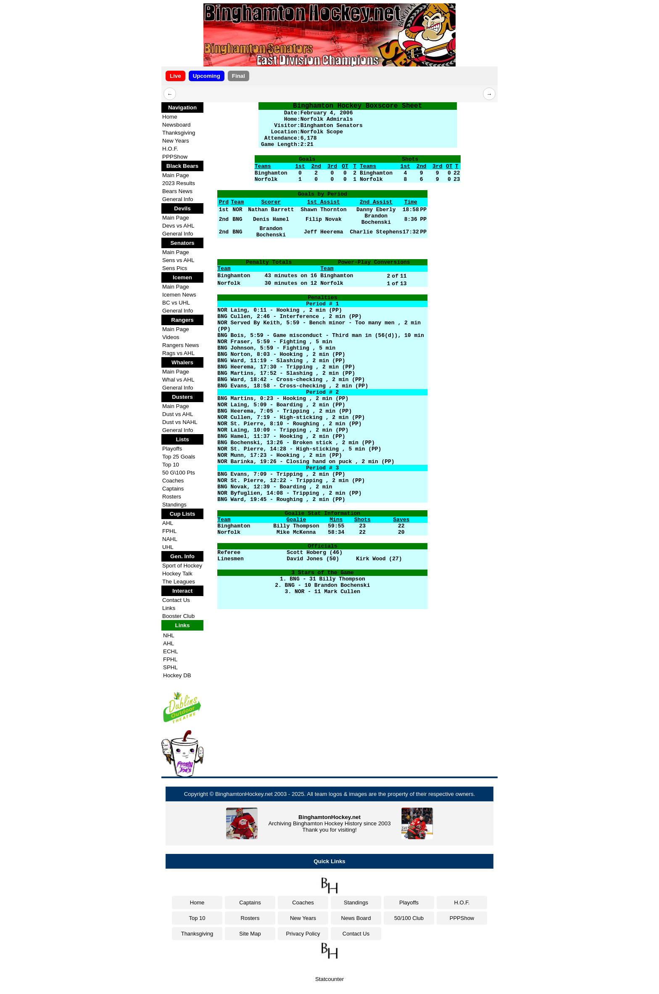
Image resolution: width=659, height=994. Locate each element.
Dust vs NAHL (180, 422)
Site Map (250, 933)
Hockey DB (177, 675)
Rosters (171, 496)
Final (238, 76)
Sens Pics (174, 268)
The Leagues (178, 581)
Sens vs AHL (178, 260)
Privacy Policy (303, 933)
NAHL (169, 539)
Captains (173, 488)
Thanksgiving (178, 133)
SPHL (170, 667)
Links (168, 608)
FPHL (169, 531)
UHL (168, 547)
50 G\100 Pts (178, 472)
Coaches (173, 480)
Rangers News (180, 345)
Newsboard (176, 125)
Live (175, 76)
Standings (174, 504)
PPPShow (174, 157)
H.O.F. (170, 149)
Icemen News (179, 295)
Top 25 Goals (178, 456)
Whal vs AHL (178, 379)
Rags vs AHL (178, 353)
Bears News (177, 191)
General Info (177, 199)
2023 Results (178, 183)
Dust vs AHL (177, 414)
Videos (170, 337)
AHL (167, 523)
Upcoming (206, 76)
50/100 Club (409, 918)
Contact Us (176, 600)
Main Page (175, 175)
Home (169, 117)
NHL (168, 635)
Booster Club (178, 616)
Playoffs (172, 448)
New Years (175, 141)
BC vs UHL (176, 303)
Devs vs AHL (178, 226)
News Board (356, 918)
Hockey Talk (177, 573)
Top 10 (170, 464)
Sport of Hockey (182, 565)
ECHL (170, 651)
